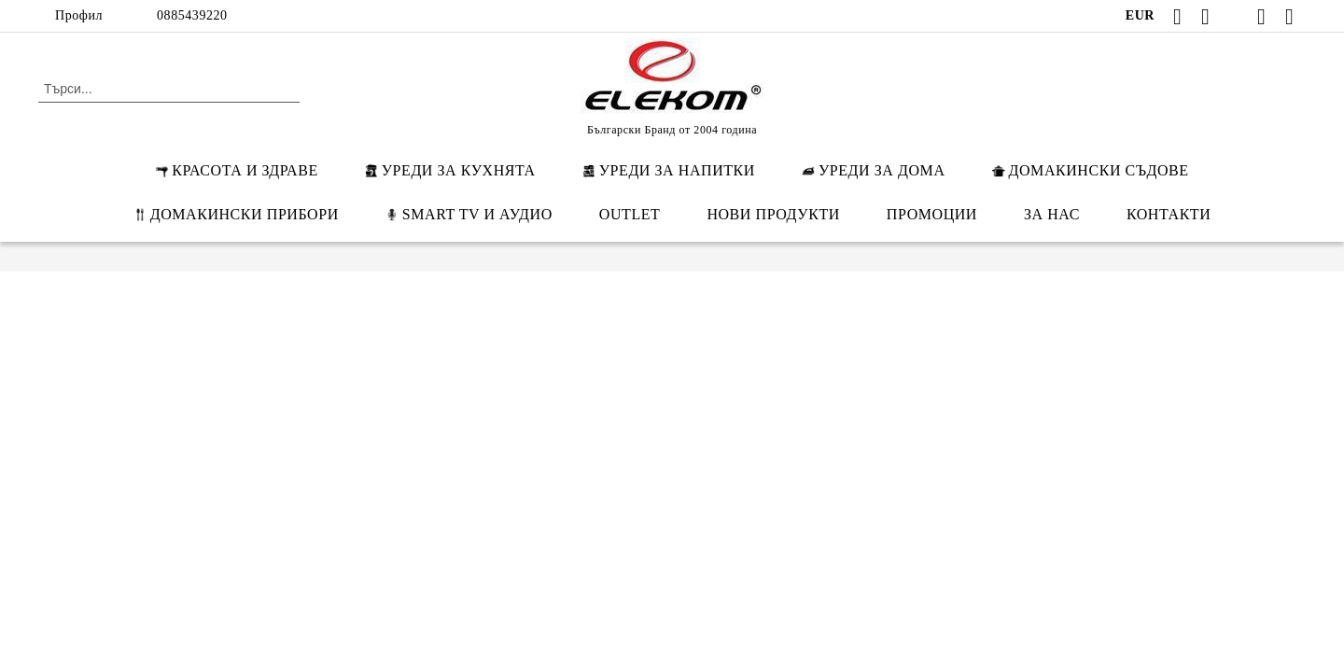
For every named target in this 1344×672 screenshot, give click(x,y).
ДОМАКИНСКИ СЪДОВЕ (1090, 170)
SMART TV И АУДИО (469, 214)
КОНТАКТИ (1169, 214)
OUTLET (630, 214)
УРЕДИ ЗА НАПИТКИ (668, 170)
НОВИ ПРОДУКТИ (773, 214)
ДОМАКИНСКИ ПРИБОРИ (236, 214)
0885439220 (192, 15)
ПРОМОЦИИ (932, 214)
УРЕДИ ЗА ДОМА (873, 170)
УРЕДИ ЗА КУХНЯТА (450, 170)
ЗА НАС (1052, 214)
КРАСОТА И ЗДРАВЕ (236, 170)
